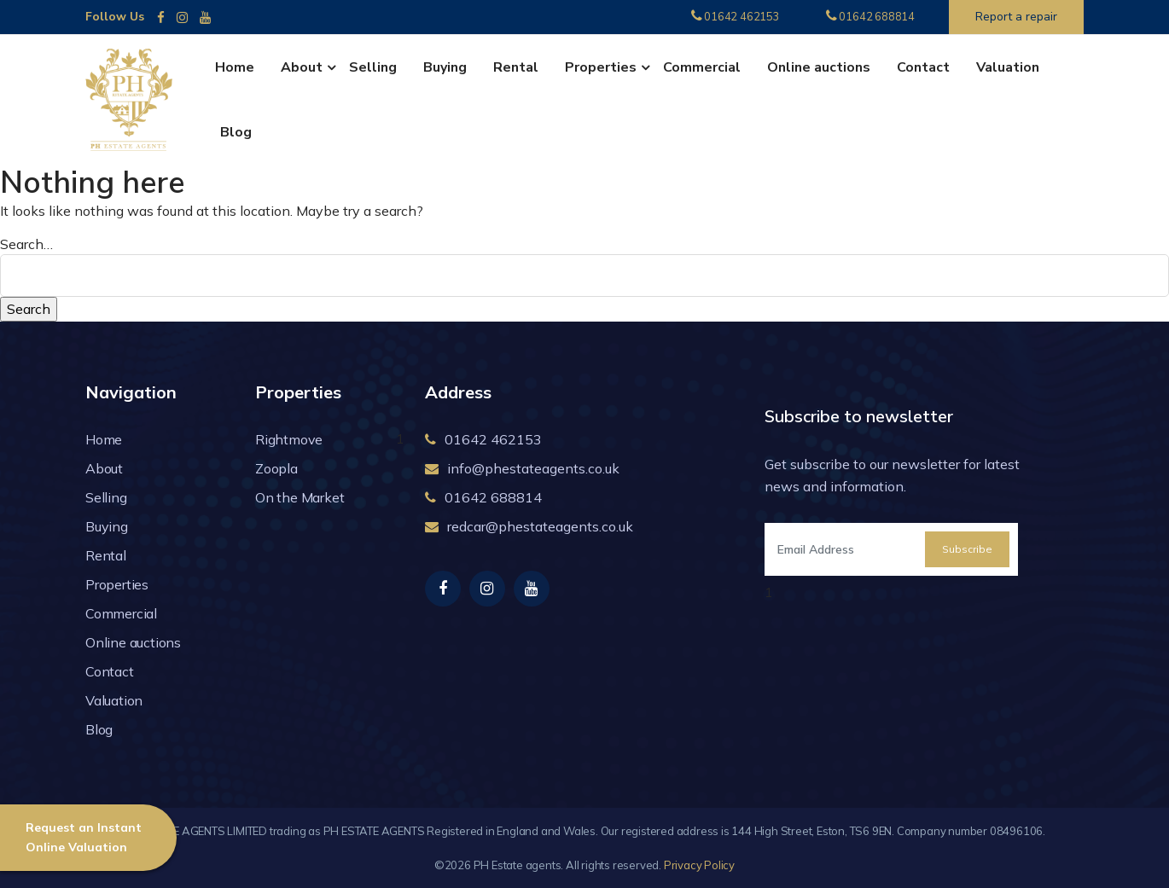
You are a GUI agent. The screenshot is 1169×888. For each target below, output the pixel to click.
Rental (515, 67)
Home (234, 67)
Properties (601, 67)
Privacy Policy (699, 865)
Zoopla (276, 468)
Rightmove (289, 439)
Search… (26, 243)
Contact (923, 67)
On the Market (299, 497)
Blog (236, 132)
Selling (373, 67)
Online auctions (818, 67)
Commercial (702, 67)
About (302, 67)
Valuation (1007, 67)
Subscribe (967, 549)
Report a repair (1016, 17)
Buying (445, 67)
